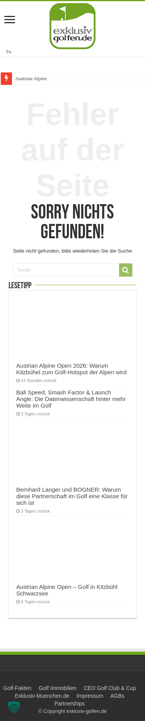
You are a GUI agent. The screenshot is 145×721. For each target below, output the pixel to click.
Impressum (90, 696)
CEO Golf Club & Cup (110, 688)
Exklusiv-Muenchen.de (42, 696)
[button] (14, 707)
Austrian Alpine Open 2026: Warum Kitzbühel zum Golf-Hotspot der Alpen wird (71, 368)
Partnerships (70, 703)
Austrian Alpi (28, 78)
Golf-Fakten (17, 688)
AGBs (117, 696)
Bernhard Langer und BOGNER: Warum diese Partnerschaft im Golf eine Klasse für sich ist (72, 496)
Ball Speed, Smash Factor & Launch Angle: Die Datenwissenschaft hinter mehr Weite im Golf (71, 399)
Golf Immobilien (57, 688)
